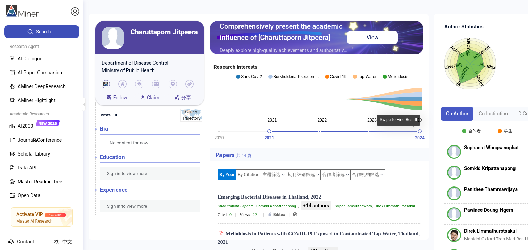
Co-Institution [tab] (493, 113)
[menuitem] (41, 31)
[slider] (269, 131)
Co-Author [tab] (457, 113)
